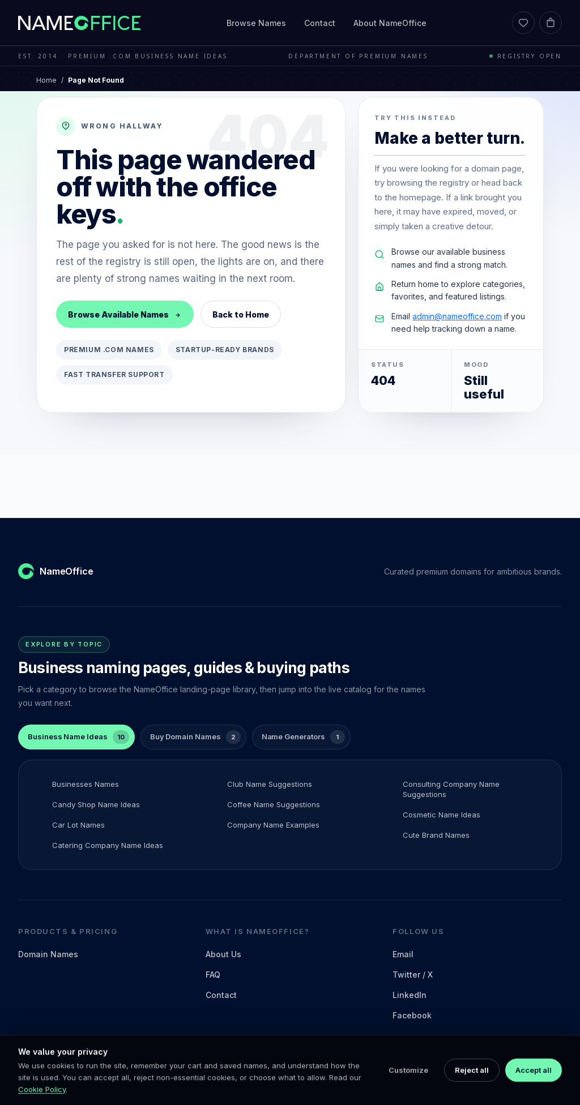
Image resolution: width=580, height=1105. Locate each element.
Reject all (472, 1080)
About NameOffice (390, 23)
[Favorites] (523, 22)
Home (46, 80)
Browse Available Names (125, 314)
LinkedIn (410, 995)
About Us (223, 954)
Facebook (412, 1015)
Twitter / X (413, 974)
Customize (408, 1080)
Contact (319, 23)
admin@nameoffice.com (457, 316)
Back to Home (240, 314)
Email (403, 954)
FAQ (213, 974)
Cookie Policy (42, 1099)
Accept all (533, 1080)
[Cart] (550, 22)
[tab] (76, 737)
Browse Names (256, 23)
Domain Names (48, 954)
